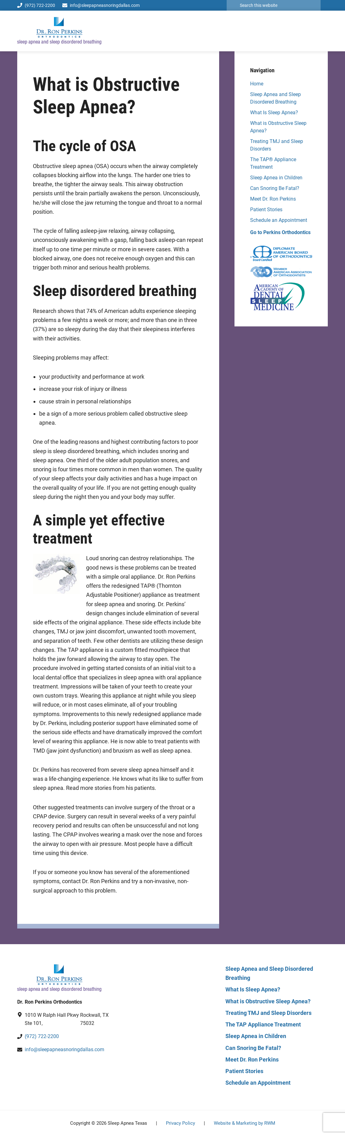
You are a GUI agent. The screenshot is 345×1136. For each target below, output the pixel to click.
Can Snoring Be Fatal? (274, 188)
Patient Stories (266, 209)
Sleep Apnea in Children (276, 178)
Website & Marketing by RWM (244, 1123)
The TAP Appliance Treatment (263, 1024)
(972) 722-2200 (36, 5)
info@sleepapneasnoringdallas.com (105, 5)
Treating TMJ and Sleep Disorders (268, 1013)
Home (256, 84)
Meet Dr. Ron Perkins (273, 199)
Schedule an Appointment (278, 220)
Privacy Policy (180, 1123)
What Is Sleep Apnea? (274, 112)
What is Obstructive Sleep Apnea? (268, 1001)
